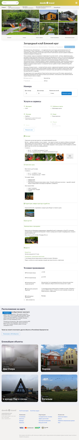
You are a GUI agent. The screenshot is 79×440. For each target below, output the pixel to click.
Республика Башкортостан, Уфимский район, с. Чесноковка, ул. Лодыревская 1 (44, 46)
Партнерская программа (45, 419)
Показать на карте (69, 46)
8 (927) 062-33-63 (6, 413)
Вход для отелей (43, 421)
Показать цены (66, 93)
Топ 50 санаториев (23, 410)
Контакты (21, 417)
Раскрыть (7, 312)
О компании (22, 415)
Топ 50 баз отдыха (34, 410)
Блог (59, 421)
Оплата (60, 417)
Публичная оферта (62, 415)
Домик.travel (47, 3)
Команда (21, 419)
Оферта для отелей (43, 417)
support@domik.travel (7, 412)
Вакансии (21, 421)
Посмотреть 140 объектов (12, 333)
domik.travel (9, 409)
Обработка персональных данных (66, 419)
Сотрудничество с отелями (45, 415)
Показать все (31, 129)
